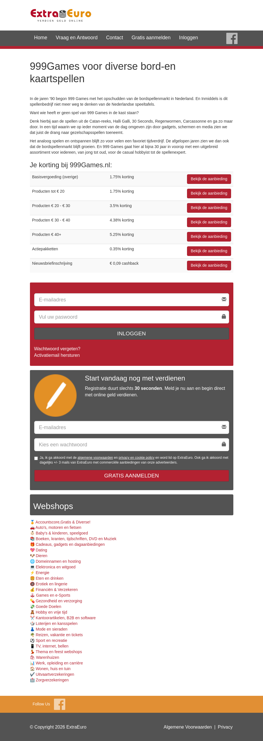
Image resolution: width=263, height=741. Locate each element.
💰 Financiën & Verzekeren (54, 589)
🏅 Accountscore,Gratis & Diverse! (60, 522)
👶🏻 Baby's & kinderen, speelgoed (59, 533)
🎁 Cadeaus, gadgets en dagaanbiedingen (67, 544)
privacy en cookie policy (137, 458)
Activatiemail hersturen (57, 355)
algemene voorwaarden (95, 458)
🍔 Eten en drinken (47, 578)
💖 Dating (38, 550)
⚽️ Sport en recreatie (48, 640)
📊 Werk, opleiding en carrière (56, 663)
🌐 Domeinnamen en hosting (55, 561)
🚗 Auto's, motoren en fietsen (55, 527)
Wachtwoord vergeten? (57, 348)
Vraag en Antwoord (76, 37)
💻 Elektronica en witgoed (53, 567)
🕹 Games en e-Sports (50, 595)
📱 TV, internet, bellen (49, 646)
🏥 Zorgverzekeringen (49, 680)
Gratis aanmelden (151, 37)
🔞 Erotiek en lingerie (49, 584)
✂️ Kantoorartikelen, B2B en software (63, 618)
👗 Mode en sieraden (49, 629)
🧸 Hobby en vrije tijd (48, 612)
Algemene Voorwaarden (188, 727)
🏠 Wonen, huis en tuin (50, 668)
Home (40, 37)
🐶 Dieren (38, 555)
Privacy (225, 727)
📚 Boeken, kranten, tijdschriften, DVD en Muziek (73, 538)
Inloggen (188, 37)
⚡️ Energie (39, 572)
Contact (114, 37)
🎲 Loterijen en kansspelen (54, 623)
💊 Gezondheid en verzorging (56, 601)
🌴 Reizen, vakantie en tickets (56, 635)
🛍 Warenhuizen (44, 657)
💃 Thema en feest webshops (56, 651)
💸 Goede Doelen (45, 606)
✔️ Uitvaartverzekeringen (52, 674)
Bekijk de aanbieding (209, 179)
